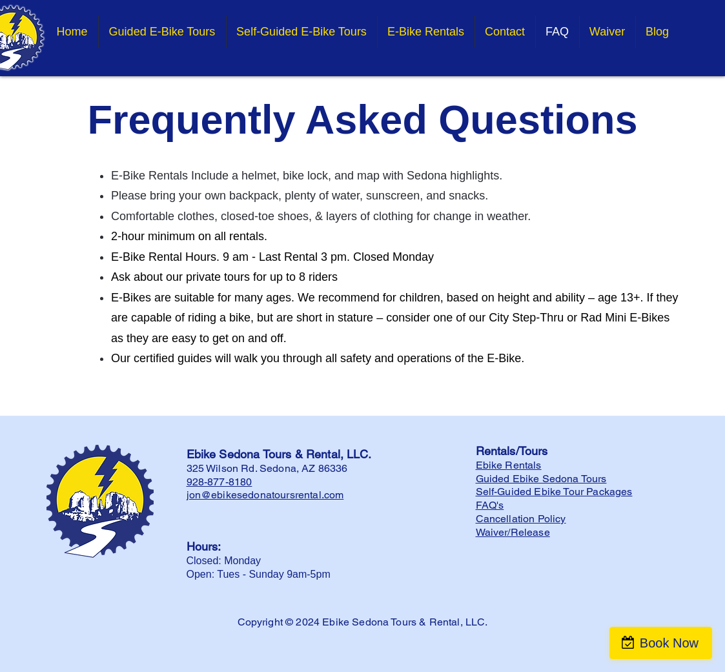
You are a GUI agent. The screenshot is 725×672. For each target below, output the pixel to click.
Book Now (669, 643)
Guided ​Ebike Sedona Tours (541, 479)
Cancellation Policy (521, 519)
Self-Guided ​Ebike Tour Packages (554, 491)
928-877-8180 (219, 482)
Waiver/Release (513, 532)
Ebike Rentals (509, 465)
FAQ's (490, 505)
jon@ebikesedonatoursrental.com (265, 495)
